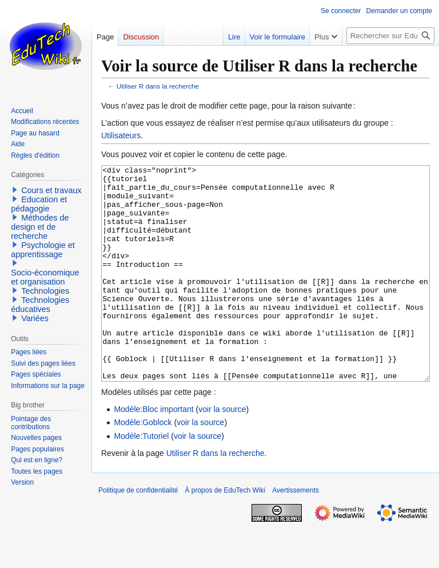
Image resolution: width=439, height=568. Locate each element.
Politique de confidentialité (138, 533)
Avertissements (295, 533)
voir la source (222, 452)
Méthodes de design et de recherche (40, 227)
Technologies (45, 290)
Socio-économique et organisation (45, 277)
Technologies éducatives (40, 304)
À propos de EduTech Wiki (225, 533)
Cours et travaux (51, 190)
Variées (35, 318)
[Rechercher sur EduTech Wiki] (390, 35)
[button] (15, 190)
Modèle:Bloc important (153, 452)
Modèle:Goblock (142, 465)
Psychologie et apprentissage (43, 250)
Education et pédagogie (39, 204)
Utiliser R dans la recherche (158, 86)
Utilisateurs (121, 135)
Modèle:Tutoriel (141, 478)
